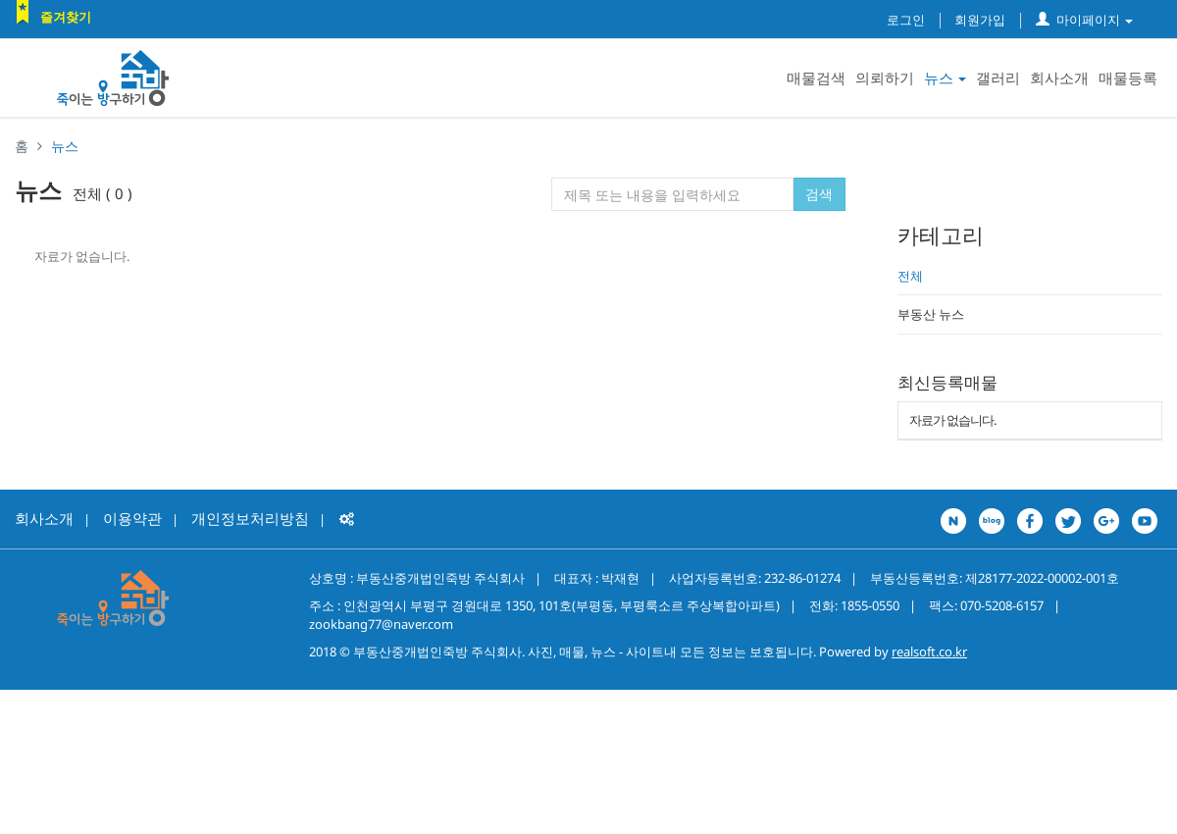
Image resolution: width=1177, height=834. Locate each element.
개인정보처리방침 (250, 518)
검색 (819, 193)
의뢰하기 (884, 77)
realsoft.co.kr (929, 651)
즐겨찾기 (65, 17)
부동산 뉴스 (930, 314)
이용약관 (132, 518)
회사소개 (1059, 77)
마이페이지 (1084, 19)
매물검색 (816, 77)
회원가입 (979, 19)
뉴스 (945, 77)
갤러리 (998, 77)
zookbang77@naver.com (381, 624)
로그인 (906, 19)
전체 (910, 276)
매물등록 (1128, 77)
